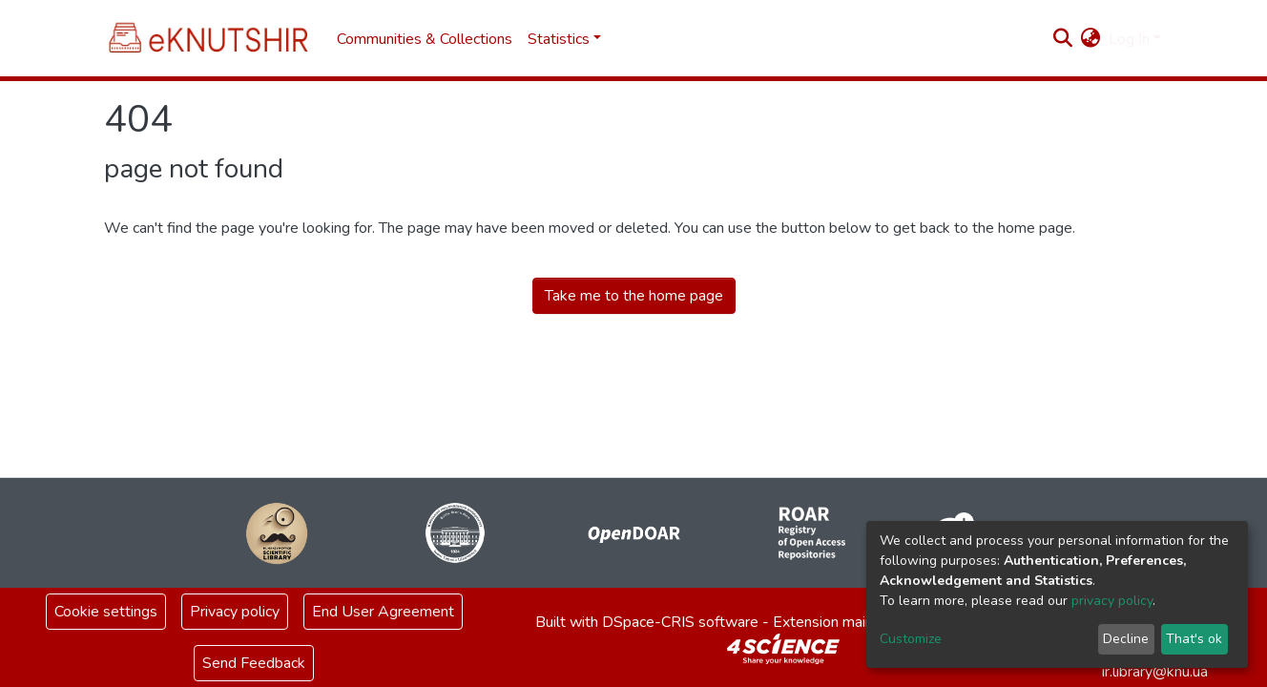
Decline (1126, 639)
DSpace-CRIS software (680, 622)
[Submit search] (1063, 39)
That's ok (1194, 639)
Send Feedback (253, 663)
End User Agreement (383, 611)
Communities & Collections (424, 39)
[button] (1091, 39)
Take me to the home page (634, 295)
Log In (1129, 39)
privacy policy (1112, 601)
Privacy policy (235, 611)
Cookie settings (105, 611)
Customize (911, 639)
